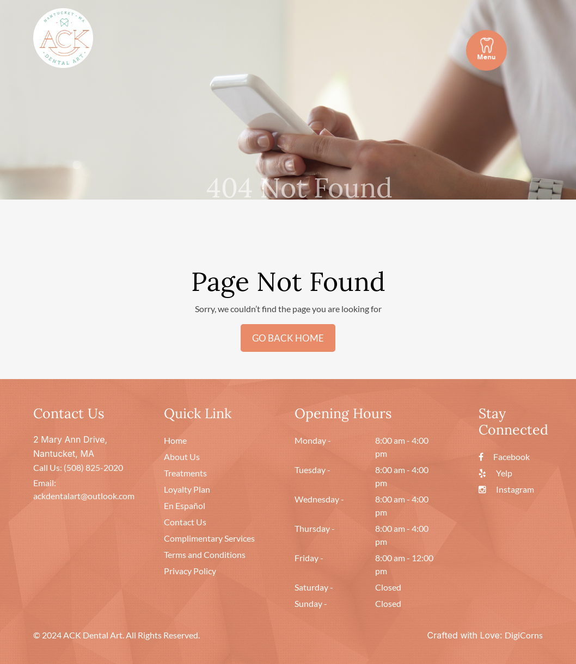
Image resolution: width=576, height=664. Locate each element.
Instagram (506, 489)
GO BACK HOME (288, 338)
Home (175, 440)
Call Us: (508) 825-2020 (78, 467)
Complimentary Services (209, 538)
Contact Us (185, 522)
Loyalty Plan (187, 489)
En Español (184, 505)
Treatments (185, 473)
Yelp (495, 473)
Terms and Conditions (205, 554)
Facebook (504, 456)
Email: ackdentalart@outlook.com (83, 489)
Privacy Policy (190, 571)
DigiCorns (524, 635)
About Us (182, 456)
